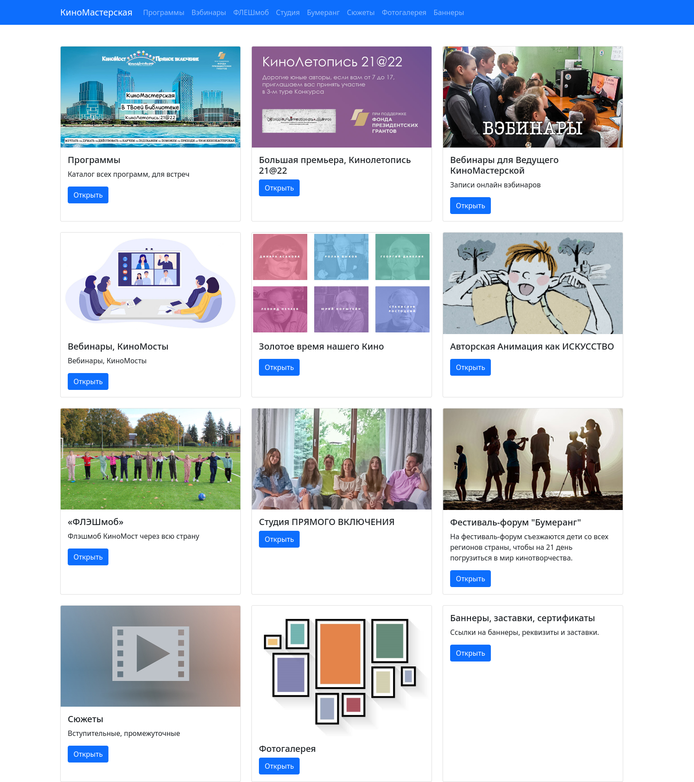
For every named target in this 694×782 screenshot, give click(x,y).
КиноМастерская (96, 12)
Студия (288, 12)
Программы (163, 12)
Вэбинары (209, 12)
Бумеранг (323, 12)
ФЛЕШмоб (251, 12)
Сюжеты (361, 12)
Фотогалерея (404, 12)
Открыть (88, 195)
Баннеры (449, 12)
